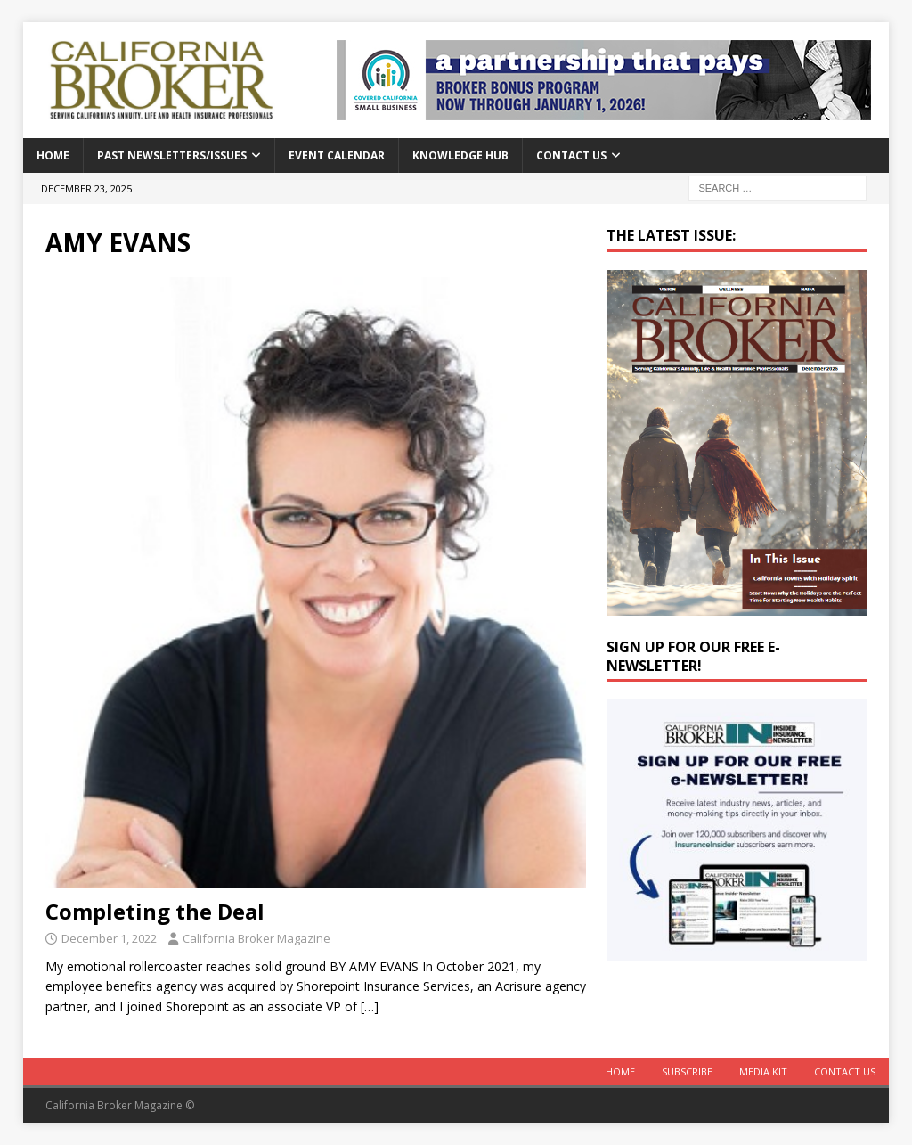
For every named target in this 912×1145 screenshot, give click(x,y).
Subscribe (687, 1071)
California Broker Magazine (256, 938)
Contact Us (571, 155)
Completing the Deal (155, 911)
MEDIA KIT (763, 1071)
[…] (370, 1006)
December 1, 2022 (109, 938)
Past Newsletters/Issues (172, 155)
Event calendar (337, 155)
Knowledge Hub (460, 155)
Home (53, 155)
